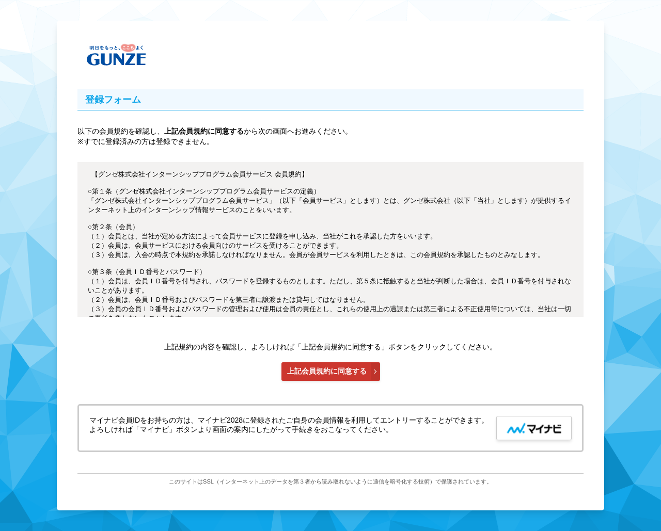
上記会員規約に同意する (327, 371)
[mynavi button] (534, 428)
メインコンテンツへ (580, 55)
